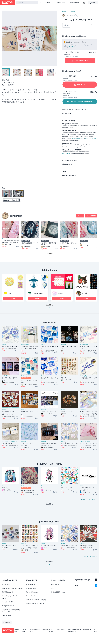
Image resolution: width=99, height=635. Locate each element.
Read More (72, 47)
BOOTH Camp (6, 616)
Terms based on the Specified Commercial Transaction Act (79, 630)
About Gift (67, 114)
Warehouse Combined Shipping (36, 600)
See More (49, 306)
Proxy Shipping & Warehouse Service (11, 597)
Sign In (48, 2)
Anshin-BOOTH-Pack (77, 138)
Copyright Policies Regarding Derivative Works (11, 611)
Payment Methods (32, 592)
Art (22, 239)
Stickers (72, 11)
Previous (3, 38)
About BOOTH (60, 2)
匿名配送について (7, 592)
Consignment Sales (8, 606)
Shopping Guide (31, 588)
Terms (64, 171)
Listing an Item (6, 584)
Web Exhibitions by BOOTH (35, 603)
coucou (60, 293)
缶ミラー (82, 243)
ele (10, 293)
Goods (64, 11)
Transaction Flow (31, 596)
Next (55, 38)
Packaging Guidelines (8, 602)
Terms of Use (24, 630)
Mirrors (82, 239)
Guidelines (45, 629)
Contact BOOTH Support (58, 592)
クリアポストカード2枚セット (68, 243)
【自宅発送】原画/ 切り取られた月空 (49, 243)
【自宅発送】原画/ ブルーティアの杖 (29, 243)
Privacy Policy (51, 630)
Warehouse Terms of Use (35, 630)
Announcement (55, 584)
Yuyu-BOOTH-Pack (90, 138)
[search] (36, 2)
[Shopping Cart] (84, 2)
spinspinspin (16, 216)
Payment (67, 164)
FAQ (52, 588)
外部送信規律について (61, 630)
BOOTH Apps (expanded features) (12, 588)
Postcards (63, 239)
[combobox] (27, 2)
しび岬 (84, 293)
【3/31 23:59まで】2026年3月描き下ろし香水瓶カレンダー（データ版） (10, 241)
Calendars (5, 239)
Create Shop (74, 2)
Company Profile (16, 630)
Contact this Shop (68, 175)
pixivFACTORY (66, 153)
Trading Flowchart (70, 160)
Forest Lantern (38, 293)
